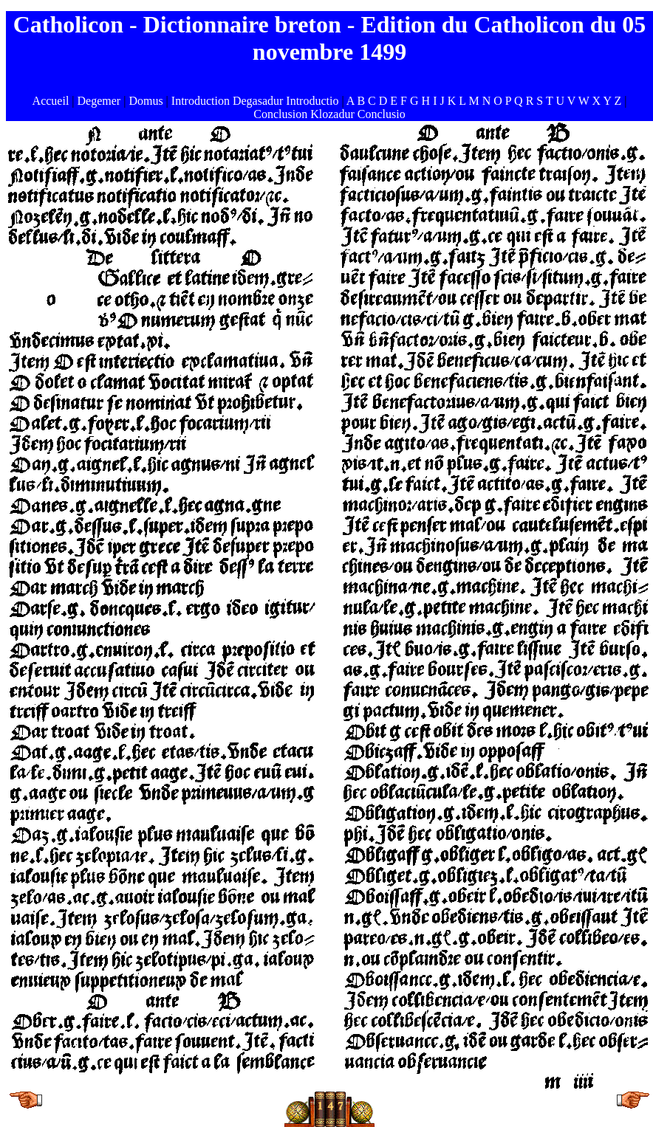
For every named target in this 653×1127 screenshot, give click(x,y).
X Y (602, 100)
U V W (572, 100)
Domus (146, 100)
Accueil (51, 100)
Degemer (99, 100)
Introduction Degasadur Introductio (255, 100)
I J (439, 100)
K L (458, 100)
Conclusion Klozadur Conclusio (329, 114)
